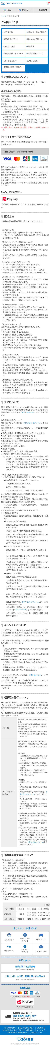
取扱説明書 (43, 10)
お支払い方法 (9, 46)
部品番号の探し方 (11, 39)
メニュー (8, 10)
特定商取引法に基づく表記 (12, 1030)
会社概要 (40, 1028)
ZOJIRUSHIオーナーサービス (18, 1033)
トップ (3, 16)
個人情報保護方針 (10, 1028)
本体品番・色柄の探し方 (36, 32)
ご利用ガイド (26, 10)
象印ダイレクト (37, 1033)
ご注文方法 (8, 32)
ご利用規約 (29, 1030)
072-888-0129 (20, 610)
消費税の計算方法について (13, 68)
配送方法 (30, 46)
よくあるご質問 (10, 61)
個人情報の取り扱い (27, 1028)
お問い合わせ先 (28, 412)
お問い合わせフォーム (32, 423)
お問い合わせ (32, 61)
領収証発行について (35, 54)
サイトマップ (40, 1030)
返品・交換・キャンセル (13, 54)
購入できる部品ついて (36, 39)
